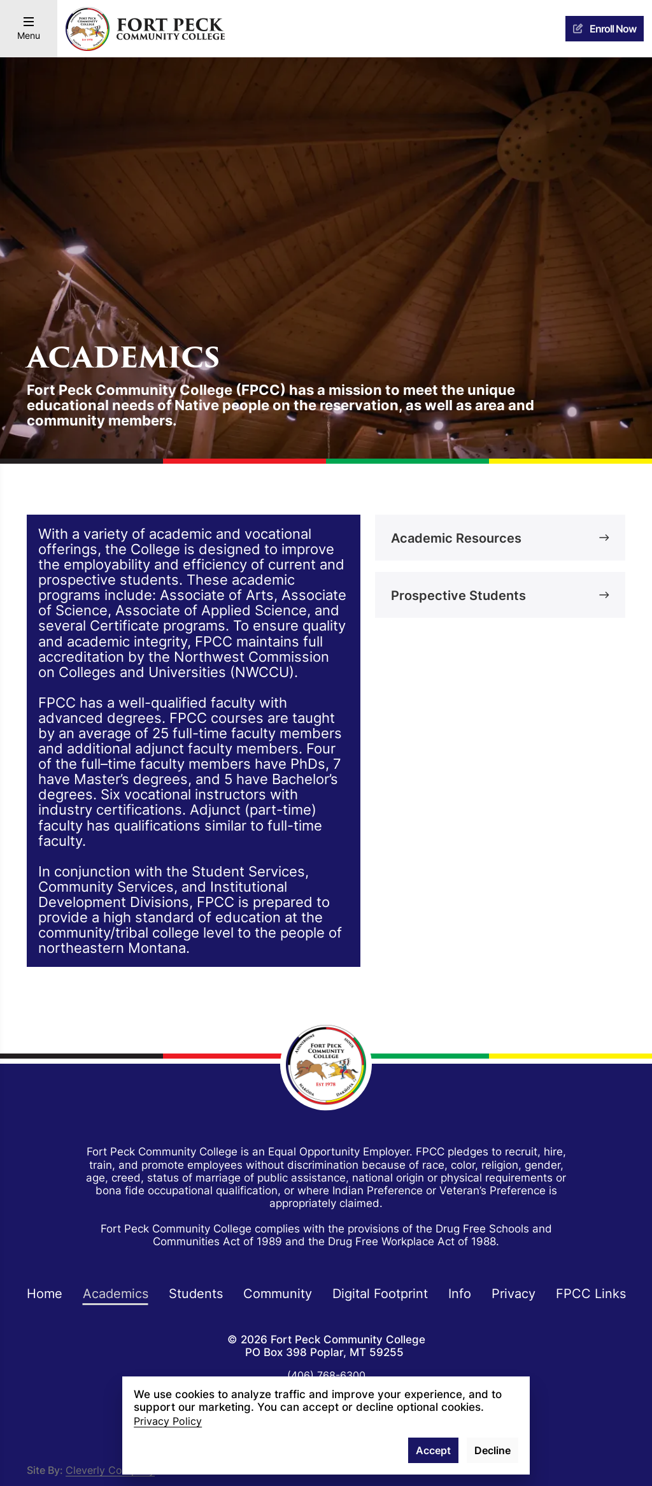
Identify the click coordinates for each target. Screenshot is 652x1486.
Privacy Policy (168, 1421)
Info (459, 1293)
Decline (492, 1450)
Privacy (513, 1293)
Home (44, 1293)
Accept (433, 1450)
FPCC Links (591, 1293)
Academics (115, 1293)
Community (277, 1293)
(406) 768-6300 (326, 1375)
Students (196, 1293)
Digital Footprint (380, 1293)
